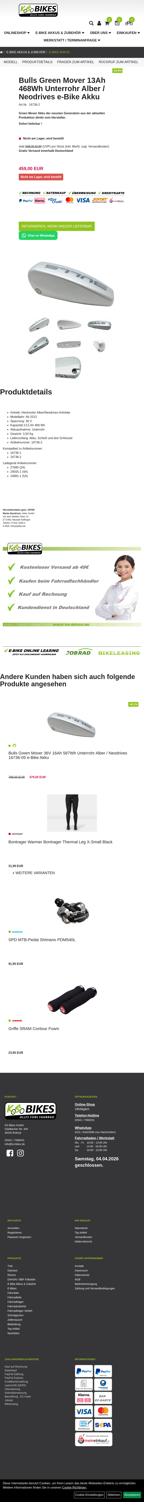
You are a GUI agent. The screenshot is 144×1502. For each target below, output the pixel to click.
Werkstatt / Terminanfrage (72, 40)
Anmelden (13, 1228)
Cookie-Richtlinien (74, 1487)
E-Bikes (12, 1288)
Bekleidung (14, 1324)
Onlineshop (17, 33)
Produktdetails (37, 62)
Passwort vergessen (19, 1237)
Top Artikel (81, 1232)
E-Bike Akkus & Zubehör (59, 33)
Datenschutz (82, 1274)
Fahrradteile (15, 1297)
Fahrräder (13, 1292)
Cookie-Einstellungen (89, 1494)
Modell (11, 62)
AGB (77, 1279)
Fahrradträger (16, 1301)
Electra (12, 1274)
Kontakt (79, 1266)
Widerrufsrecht (83, 1241)
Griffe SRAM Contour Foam (33, 1028)
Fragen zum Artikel (75, 62)
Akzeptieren (132, 1494)
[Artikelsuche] (91, 23)
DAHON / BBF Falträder (21, 1279)
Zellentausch (15, 1319)
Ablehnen (113, 1494)
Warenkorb (81, 1228)
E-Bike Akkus (59, 52)
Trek (10, 1266)
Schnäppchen (16, 1315)
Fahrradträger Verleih (20, 1310)
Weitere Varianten (34, 873)
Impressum (81, 1270)
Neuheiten (14, 1333)
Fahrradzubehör (17, 1306)
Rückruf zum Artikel (118, 62)
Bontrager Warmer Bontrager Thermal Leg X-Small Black (60, 842)
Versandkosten (98, 146)
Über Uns (100, 33)
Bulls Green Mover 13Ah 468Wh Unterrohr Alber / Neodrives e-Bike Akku (62, 88)
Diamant (12, 1270)
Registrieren (15, 1232)
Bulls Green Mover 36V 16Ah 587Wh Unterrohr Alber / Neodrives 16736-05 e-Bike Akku (67, 755)
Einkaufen (128, 33)
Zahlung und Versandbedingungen (95, 1288)
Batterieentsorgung (86, 1283)
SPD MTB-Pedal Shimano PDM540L (42, 939)
